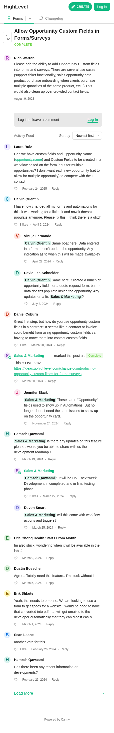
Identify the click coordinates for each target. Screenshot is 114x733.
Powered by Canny (57, 719)
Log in (102, 7)
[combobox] (87, 136)
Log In (93, 120)
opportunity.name (28, 160)
